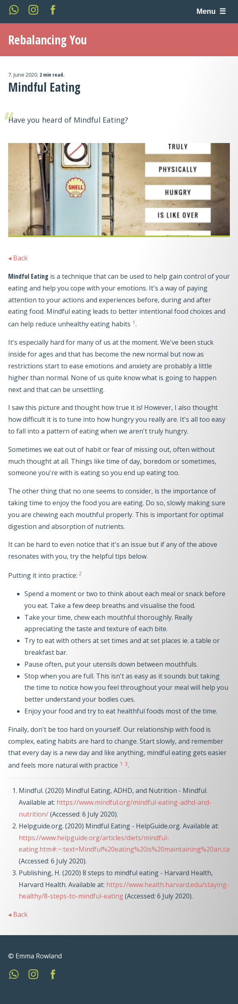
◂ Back (18, 257)
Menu (207, 11)
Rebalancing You (47, 39)
